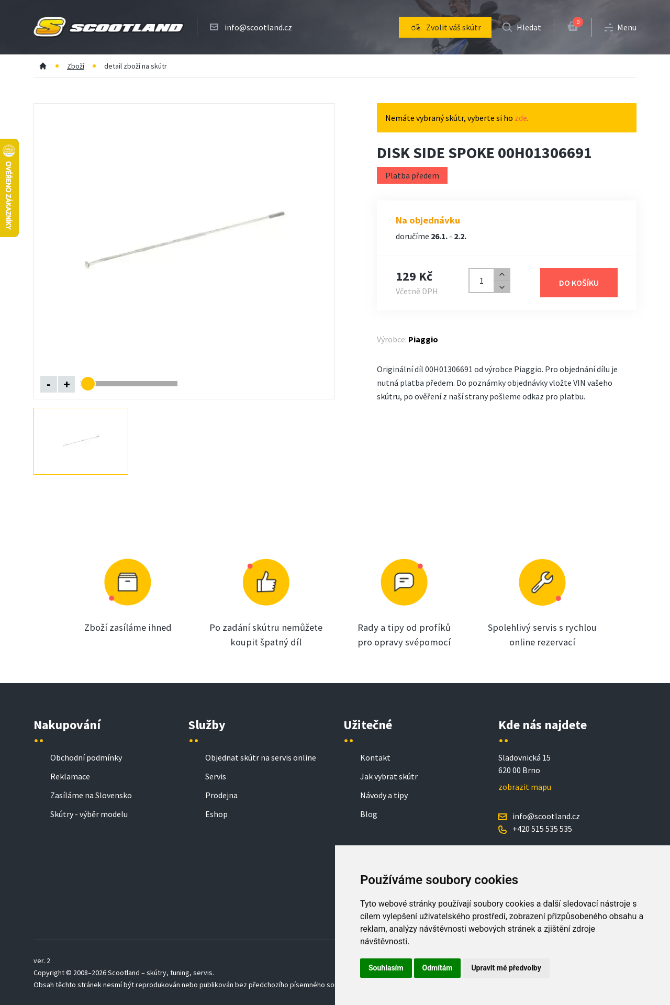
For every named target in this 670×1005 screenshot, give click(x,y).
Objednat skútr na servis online (260, 757)
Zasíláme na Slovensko (91, 795)
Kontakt (375, 757)
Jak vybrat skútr (389, 776)
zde (521, 118)
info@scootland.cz (258, 27)
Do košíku (579, 282)
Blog (368, 814)
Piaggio (423, 339)
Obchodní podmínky (86, 757)
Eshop (216, 814)
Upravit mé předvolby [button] (506, 968)
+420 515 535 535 (542, 828)
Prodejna (221, 795)
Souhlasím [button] (386, 968)
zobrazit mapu (524, 786)
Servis (215, 776)
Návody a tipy (384, 795)
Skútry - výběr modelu (89, 814)
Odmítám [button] (437, 968)
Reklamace (70, 776)
